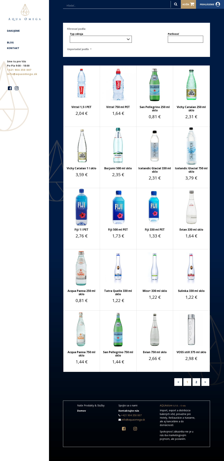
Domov (81, 410)
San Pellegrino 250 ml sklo (155, 108)
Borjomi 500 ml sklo (118, 168)
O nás (183, 405)
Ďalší (205, 382)
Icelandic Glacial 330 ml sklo (154, 170)
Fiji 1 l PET (81, 229)
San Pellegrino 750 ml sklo (118, 353)
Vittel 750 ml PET (118, 107)
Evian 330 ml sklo (191, 229)
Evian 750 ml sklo (155, 352)
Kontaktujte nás (128, 410)
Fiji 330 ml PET (155, 229)
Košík (188, 4)
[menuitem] (24, 31)
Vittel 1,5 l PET (81, 107)
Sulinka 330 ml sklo (191, 291)
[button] (80, 49)
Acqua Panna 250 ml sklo (81, 292)
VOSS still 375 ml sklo (191, 352)
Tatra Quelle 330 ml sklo (118, 292)
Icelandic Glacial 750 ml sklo (191, 170)
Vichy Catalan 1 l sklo (81, 168)
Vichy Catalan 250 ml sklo (191, 108)
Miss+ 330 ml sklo (155, 291)
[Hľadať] (176, 4)
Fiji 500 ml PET (118, 229)
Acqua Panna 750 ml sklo (81, 353)
